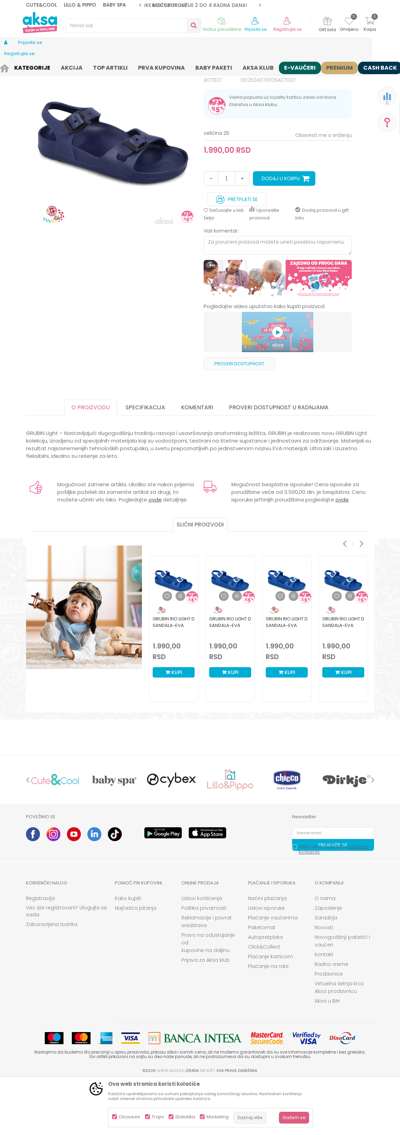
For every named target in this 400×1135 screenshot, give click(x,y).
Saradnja (326, 971)
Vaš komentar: (221, 284)
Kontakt (324, 1008)
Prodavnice (329, 1027)
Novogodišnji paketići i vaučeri (342, 994)
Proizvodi (51, 67)
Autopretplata (265, 990)
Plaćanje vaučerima (273, 971)
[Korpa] (369, 25)
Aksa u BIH (327, 1054)
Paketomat (261, 981)
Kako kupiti (128, 952)
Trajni (158, 1116)
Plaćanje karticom (270, 1010)
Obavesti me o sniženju (323, 188)
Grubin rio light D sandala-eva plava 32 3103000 (230, 679)
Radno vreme (331, 1017)
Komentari (197, 461)
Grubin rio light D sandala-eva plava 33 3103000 (174, 679)
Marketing (217, 1116)
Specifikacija (145, 461)
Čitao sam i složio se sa (333, 903)
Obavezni (129, 1116)
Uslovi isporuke (266, 961)
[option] (200, 5)
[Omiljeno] (349, 22)
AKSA (31, 67)
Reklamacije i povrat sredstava (206, 975)
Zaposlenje (328, 961)
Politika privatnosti (203, 961)
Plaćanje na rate (268, 1019)
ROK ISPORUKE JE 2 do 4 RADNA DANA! (199, 5)
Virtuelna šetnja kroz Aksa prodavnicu (339, 1041)
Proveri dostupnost (239, 417)
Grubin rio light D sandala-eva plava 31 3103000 (287, 679)
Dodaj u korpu (281, 232)
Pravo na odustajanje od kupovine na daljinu (208, 996)
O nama (325, 952)
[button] (133, 25)
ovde (155, 553)
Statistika (185, 1116)
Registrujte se (287, 29)
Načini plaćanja (267, 952)
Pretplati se (237, 251)
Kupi (173, 726)
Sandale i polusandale (181, 67)
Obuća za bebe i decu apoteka (118, 67)
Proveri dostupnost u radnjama (279, 461)
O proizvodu (90, 461)
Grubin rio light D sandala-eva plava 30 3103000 (343, 679)
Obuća (74, 67)
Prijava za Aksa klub (205, 1013)
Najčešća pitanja (135, 961)
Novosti (324, 981)
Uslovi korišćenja (201, 952)
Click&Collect (264, 1000)
